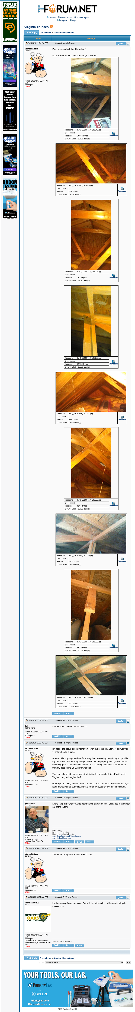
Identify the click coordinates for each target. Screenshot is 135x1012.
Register (62, 20)
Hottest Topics (83, 17)
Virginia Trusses (36, 27)
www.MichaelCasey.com (61, 838)
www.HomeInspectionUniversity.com (66, 836)
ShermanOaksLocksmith (62, 941)
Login (73, 20)
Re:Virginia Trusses (70, 720)
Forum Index (46, 33)
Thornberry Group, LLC (70, 1009)
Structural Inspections (63, 33)
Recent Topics (66, 17)
